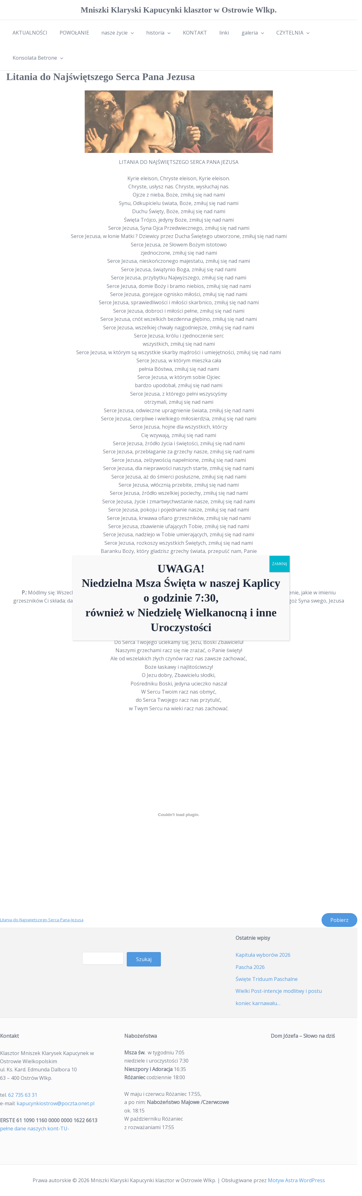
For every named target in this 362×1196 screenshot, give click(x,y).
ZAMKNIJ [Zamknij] (279, 563)
